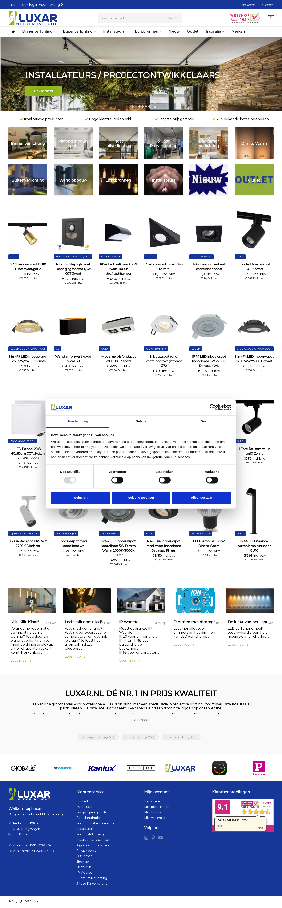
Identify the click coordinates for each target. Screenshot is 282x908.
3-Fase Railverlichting (92, 885)
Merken (238, 32)
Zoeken (172, 18)
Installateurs (115, 32)
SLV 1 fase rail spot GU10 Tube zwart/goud (28, 266)
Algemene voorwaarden (94, 846)
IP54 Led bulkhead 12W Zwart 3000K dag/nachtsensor (118, 269)
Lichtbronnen (148, 32)
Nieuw (174, 32)
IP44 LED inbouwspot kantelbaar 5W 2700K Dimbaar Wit (209, 361)
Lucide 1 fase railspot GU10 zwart (254, 266)
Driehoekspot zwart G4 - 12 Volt (163, 266)
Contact (82, 802)
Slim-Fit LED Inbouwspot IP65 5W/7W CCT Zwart (254, 358)
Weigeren (80, 497)
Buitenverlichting (79, 32)
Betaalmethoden (89, 819)
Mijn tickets (152, 813)
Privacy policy (86, 852)
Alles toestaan (201, 497)
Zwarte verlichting (180, 738)
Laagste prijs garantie (92, 813)
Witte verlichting (139, 738)
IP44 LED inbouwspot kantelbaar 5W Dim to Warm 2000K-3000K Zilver (118, 548)
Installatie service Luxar (93, 841)
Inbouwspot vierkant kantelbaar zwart (209, 266)
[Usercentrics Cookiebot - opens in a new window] (212, 407)
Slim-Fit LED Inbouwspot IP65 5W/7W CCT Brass (27, 358)
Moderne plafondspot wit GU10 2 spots (118, 358)
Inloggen (267, 4)
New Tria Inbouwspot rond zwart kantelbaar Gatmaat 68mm (163, 545)
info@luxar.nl (22, 836)
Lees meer (21, 662)
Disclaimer (84, 857)
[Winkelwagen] (270, 18)
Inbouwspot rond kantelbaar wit (73, 543)
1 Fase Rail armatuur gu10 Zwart (254, 451)
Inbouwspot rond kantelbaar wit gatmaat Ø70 (163, 361)
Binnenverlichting (39, 32)
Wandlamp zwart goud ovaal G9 (73, 358)
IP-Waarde (84, 874)
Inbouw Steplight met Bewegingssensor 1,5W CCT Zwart (73, 269)
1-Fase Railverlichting (91, 879)
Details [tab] (141, 421)
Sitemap (82, 863)
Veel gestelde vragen (92, 835)
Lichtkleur (83, 868)
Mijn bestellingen (156, 808)
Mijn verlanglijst (155, 819)
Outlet (192, 32)
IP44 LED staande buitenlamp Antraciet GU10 (254, 545)
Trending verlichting (97, 738)
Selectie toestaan (141, 497)
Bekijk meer (43, 92)
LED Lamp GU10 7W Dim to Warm (209, 543)
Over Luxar (84, 808)
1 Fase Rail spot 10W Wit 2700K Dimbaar (28, 543)
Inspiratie (215, 32)
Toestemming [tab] (78, 421)
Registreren (248, 4)
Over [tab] (204, 421)
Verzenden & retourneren (95, 824)
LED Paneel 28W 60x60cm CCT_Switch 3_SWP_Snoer (28, 453)
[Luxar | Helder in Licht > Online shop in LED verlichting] (32, 18)
